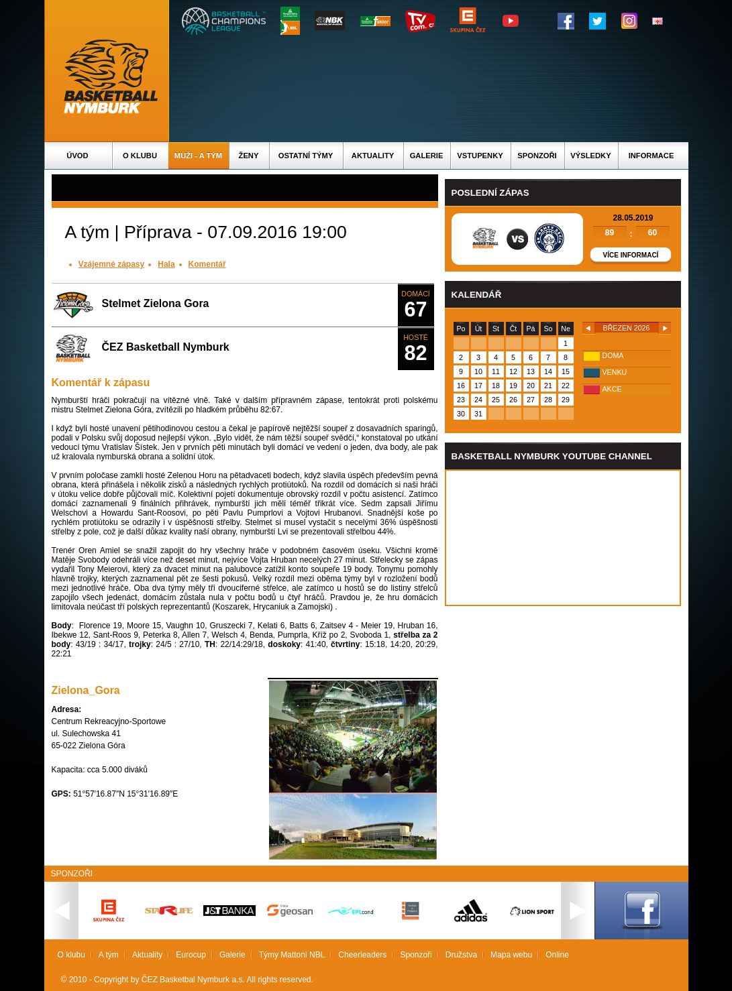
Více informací (631, 255)
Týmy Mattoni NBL (292, 954)
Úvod (77, 156)
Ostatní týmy (305, 156)
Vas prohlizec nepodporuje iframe (563, 537)
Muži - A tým (198, 156)
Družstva (461, 954)
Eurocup (191, 954)
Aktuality (373, 156)
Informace (651, 156)
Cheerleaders (362, 954)
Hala (166, 264)
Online (557, 954)
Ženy (249, 156)
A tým (109, 954)
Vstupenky (480, 156)
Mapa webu (511, 954)
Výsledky (590, 156)
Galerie (426, 156)
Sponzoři (536, 156)
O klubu (140, 156)
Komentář (207, 264)
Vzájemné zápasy (112, 264)
